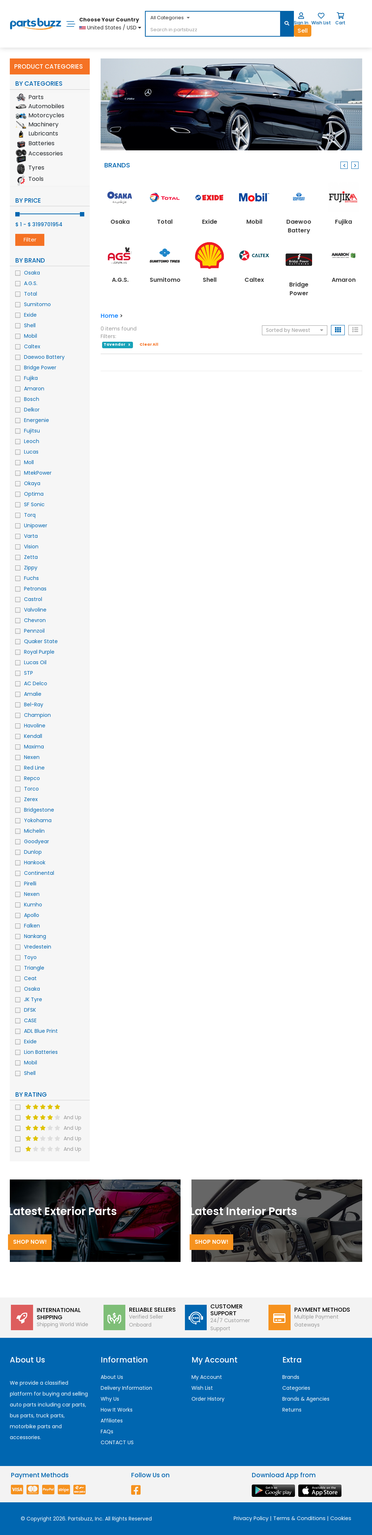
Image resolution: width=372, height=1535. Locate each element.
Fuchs (31, 578)
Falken (32, 925)
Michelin (34, 830)
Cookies (340, 1518)
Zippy (30, 567)
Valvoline (35, 609)
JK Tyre (33, 999)
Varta (31, 536)
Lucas (31, 451)
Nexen (32, 757)
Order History (208, 1398)
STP (28, 673)
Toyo (30, 957)
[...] (201, 30)
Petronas (35, 588)
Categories (296, 1388)
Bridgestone (39, 809)
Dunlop (33, 852)
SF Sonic (34, 504)
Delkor (32, 409)
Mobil (30, 336)
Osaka (32, 272)
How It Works (117, 1409)
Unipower (35, 525)
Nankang (35, 936)
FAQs (107, 1431)
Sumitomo (37, 304)
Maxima (34, 746)
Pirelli (30, 883)
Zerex (31, 799)
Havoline (34, 725)
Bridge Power (40, 367)
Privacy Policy (251, 1518)
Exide (30, 314)
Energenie (36, 420)
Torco (31, 788)
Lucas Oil (35, 662)
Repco (32, 778)
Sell (303, 31)
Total (30, 293)
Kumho (33, 904)
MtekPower (38, 472)
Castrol (33, 599)
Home (109, 316)
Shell (30, 325)
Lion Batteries (41, 1052)
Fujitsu (32, 430)
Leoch (31, 441)
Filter (30, 239)
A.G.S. (30, 283)
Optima (34, 494)
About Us (112, 1377)
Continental (39, 873)
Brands (290, 1377)
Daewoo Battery (44, 357)
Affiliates (112, 1420)
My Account (206, 1377)
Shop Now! (30, 1242)
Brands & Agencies (305, 1398)
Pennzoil (34, 630)
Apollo (31, 915)
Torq (30, 515)
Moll (29, 462)
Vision (31, 546)
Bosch (31, 399)
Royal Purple (39, 651)
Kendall (33, 736)
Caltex (32, 346)
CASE (30, 1020)
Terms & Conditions (299, 1518)
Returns (292, 1409)
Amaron (34, 388)
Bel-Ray (33, 704)
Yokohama (38, 820)
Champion (37, 715)
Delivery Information (126, 1388)
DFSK (30, 1010)
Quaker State (41, 641)
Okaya (32, 483)
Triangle (34, 967)
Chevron (35, 620)
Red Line (34, 767)
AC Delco (35, 683)
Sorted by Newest (294, 330)
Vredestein (37, 946)
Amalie (32, 694)
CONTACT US (117, 1442)
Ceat (30, 978)
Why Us (110, 1398)
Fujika (31, 378)
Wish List (202, 1388)
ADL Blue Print (41, 1031)
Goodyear (36, 841)
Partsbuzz (80, 1518)
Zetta (31, 557)
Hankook (34, 862)
